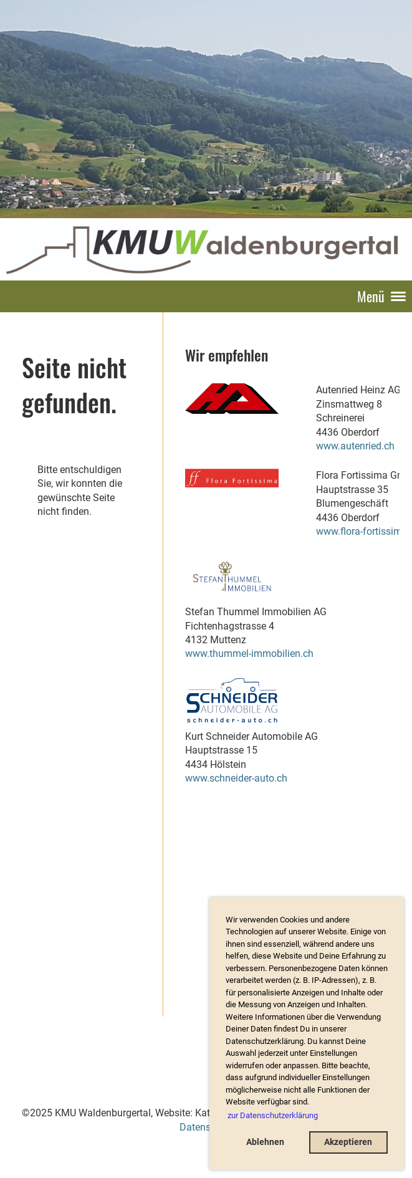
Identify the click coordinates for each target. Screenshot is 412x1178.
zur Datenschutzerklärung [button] (273, 1115)
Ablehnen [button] (265, 1142)
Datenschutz (207, 1127)
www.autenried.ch (355, 446)
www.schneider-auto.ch (236, 778)
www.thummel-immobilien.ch (249, 653)
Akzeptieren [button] (348, 1142)
